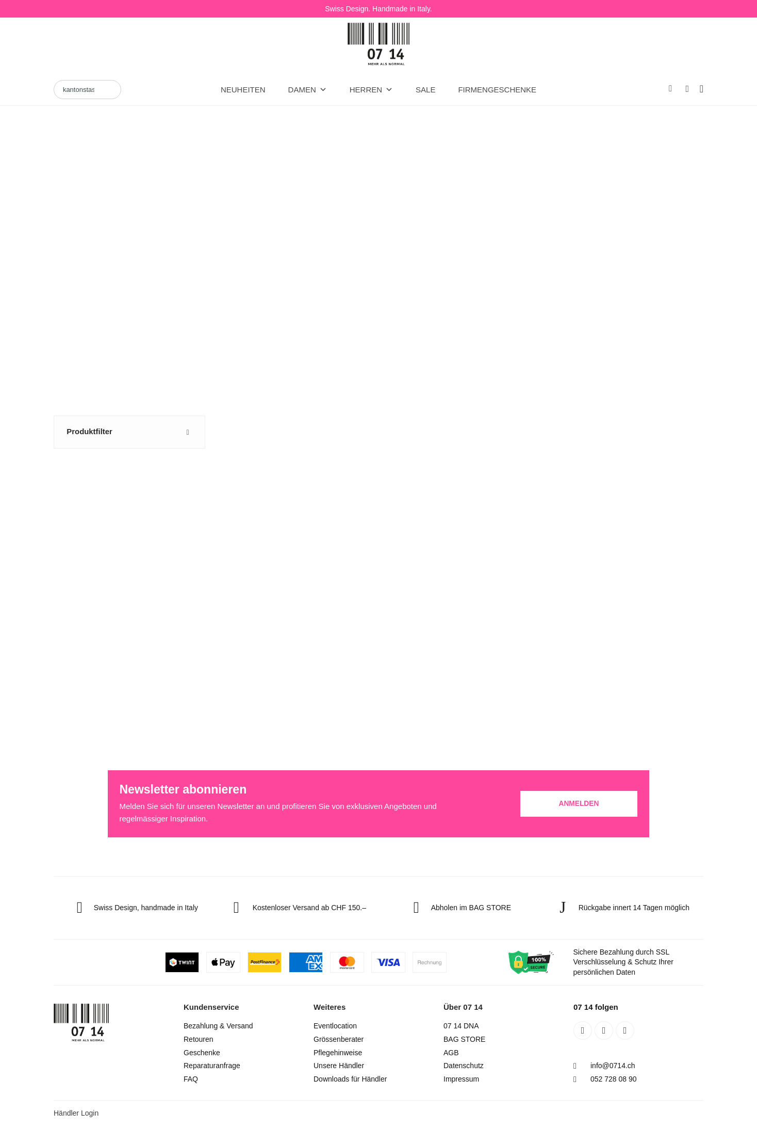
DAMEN (307, 90)
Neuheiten (243, 89)
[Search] (87, 90)
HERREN (371, 90)
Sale (425, 89)
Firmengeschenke (497, 89)
